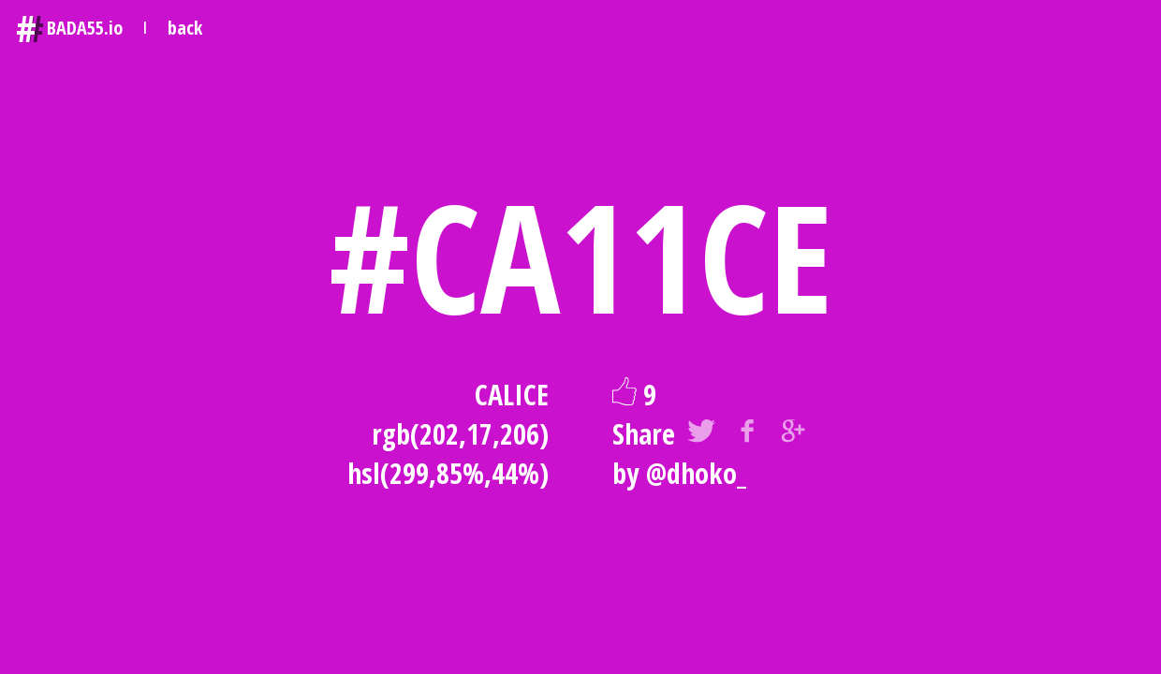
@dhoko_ (696, 473)
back (185, 27)
